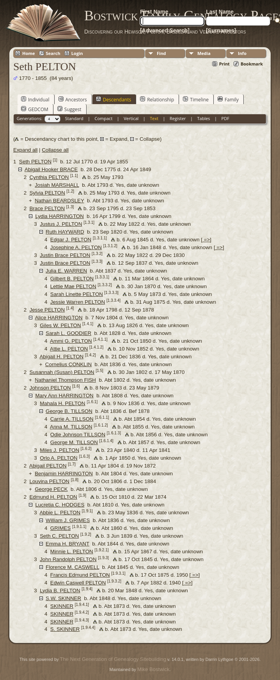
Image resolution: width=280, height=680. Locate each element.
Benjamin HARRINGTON (64, 473)
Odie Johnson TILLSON (77, 434)
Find (161, 53)
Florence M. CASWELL (72, 567)
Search (53, 53)
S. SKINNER (65, 629)
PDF (225, 118)
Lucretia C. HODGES (59, 505)
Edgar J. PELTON (70, 240)
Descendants (113, 99)
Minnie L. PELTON (71, 551)
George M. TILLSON (74, 442)
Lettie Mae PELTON (73, 286)
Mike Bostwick (153, 669)
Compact (104, 118)
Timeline (196, 99)
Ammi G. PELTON (71, 341)
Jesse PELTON (47, 310)
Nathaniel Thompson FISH (65, 380)
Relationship (157, 99)
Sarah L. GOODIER (68, 333)
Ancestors (72, 99)
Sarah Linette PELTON (76, 294)
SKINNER (61, 606)
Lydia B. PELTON (60, 590)
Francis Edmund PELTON (80, 575)
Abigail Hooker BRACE (51, 169)
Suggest (69, 109)
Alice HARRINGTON (59, 318)
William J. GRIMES (68, 520)
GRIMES (60, 528)
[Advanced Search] (165, 30)
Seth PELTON (35, 162)
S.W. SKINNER (63, 598)
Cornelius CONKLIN (68, 364)
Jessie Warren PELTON (77, 302)
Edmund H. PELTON (53, 497)
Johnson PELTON (50, 388)
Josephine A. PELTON (76, 247)
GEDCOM (34, 109)
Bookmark (252, 64)
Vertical (131, 118)
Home (28, 53)
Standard (74, 118)
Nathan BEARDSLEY (59, 201)
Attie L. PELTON (69, 349)
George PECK (51, 489)
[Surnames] (221, 30)
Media (204, 53)
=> (206, 240)
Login (77, 53)
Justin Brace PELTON (65, 255)
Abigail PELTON (48, 466)
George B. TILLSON (69, 411)
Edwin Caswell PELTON (78, 583)
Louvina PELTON (49, 481)
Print (224, 64)
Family (228, 99)
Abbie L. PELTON (59, 512)
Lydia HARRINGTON (59, 216)
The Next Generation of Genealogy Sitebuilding (113, 659)
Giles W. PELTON (60, 325)
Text (154, 118)
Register (178, 118)
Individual (35, 99)
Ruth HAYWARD (65, 232)
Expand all (25, 150)
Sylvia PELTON (47, 193)
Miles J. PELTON (59, 450)
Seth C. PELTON (59, 536)
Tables (203, 118)
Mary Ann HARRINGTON (64, 395)
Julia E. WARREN (66, 271)
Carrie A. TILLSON (72, 419)
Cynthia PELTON (49, 177)
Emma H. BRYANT (67, 544)
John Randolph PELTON (68, 559)
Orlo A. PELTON (59, 458)
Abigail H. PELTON (61, 356)
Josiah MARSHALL (57, 185)
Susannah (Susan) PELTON (61, 372)
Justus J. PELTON (61, 224)
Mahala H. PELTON (62, 403)
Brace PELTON (47, 208)
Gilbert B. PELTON (72, 279)
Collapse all (55, 150)
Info (242, 53)
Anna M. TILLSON (71, 427)
